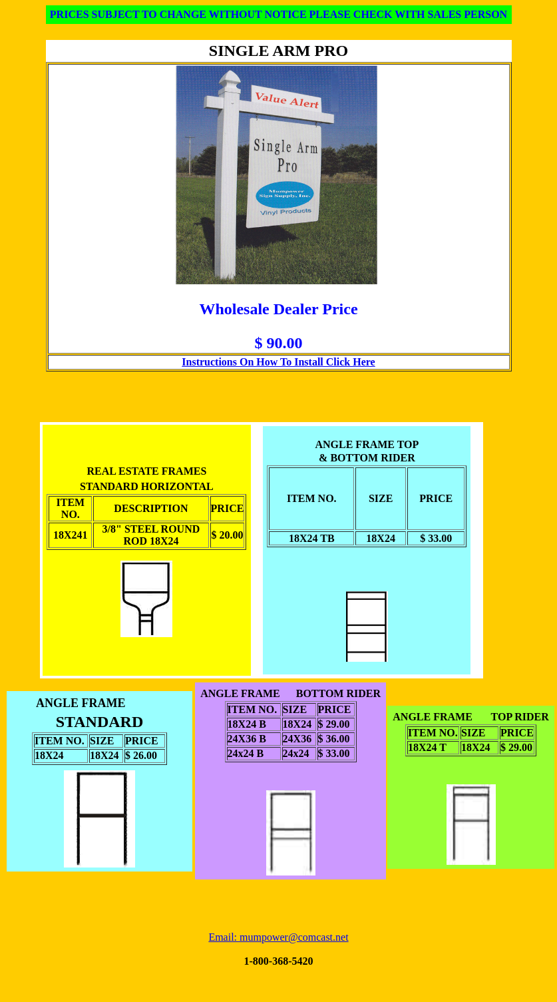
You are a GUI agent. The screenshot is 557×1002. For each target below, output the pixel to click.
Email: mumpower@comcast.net (278, 937)
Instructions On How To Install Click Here (278, 362)
